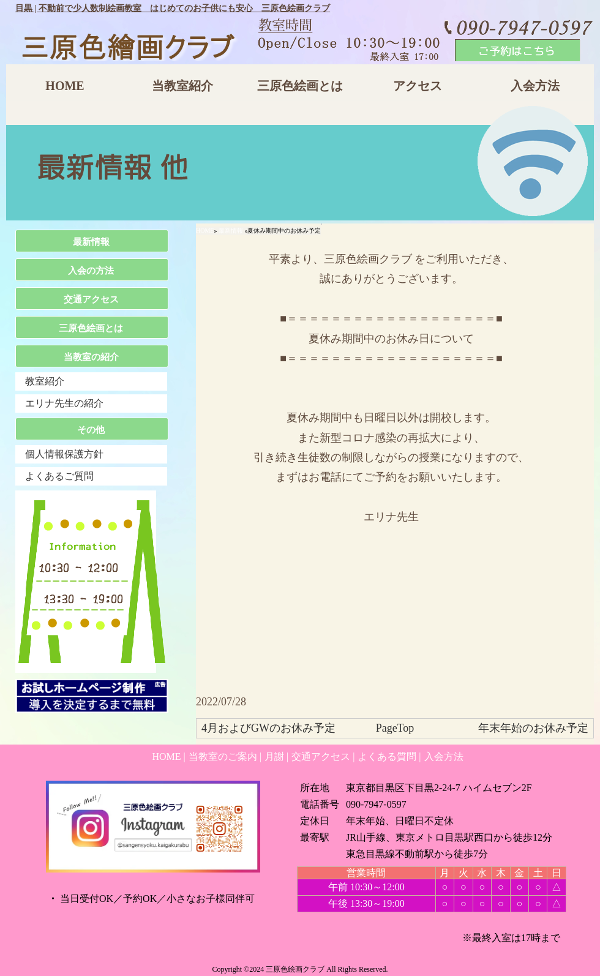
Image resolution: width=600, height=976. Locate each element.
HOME (64, 85)
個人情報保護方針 (64, 454)
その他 (91, 430)
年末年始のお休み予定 (533, 728)
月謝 (274, 756)
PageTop (395, 728)
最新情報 (231, 230)
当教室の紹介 (91, 357)
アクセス (417, 85)
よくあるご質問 (59, 476)
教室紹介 (44, 381)
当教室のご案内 (223, 756)
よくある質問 (387, 756)
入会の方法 (91, 271)
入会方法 (535, 85)
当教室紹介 (182, 85)
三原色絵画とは (300, 85)
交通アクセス (91, 299)
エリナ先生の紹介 (64, 403)
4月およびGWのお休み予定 (268, 728)
